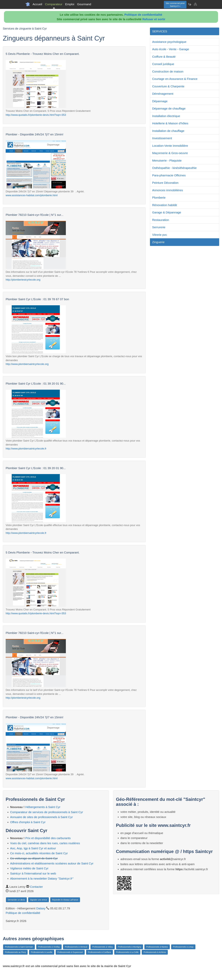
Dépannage (160, 101)
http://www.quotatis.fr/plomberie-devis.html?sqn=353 (36, 114)
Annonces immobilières (167, 190)
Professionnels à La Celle (127, 952)
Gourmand (84, 4)
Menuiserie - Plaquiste (167, 160)
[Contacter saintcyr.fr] (195, 4)
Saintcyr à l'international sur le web (33, 873)
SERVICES (159, 31)
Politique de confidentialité (143, 14)
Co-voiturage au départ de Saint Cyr (34, 858)
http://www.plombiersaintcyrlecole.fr (26, 448)
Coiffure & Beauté (164, 56)
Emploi (69, 4)
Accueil (37, 4)
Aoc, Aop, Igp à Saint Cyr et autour (33, 848)
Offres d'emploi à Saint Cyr (28, 822)
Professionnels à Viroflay (49, 947)
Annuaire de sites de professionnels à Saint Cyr (41, 817)
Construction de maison (167, 71)
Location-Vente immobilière (170, 145)
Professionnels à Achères (155, 952)
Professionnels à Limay (183, 947)
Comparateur (53, 4)
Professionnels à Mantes (157, 947)
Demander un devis (16, 900)
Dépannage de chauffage (169, 108)
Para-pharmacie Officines (169, 175)
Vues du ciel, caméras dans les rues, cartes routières (45, 843)
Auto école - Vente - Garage (170, 49)
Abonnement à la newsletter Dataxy (41, 878)
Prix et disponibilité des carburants (48, 838)
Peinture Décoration (165, 182)
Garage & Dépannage (166, 212)
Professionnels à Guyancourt (70, 952)
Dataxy (40, 908)
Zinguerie (158, 242)
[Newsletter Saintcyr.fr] (189, 4)
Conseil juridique (163, 64)
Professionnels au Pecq (15, 952)
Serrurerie (158, 227)
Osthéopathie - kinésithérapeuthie (174, 167)
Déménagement (162, 93)
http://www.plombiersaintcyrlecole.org (27, 364)
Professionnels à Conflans (99, 952)
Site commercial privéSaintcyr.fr (175, 4)
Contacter (36, 886)
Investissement (162, 138)
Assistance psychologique (169, 41)
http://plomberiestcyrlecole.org (23, 279)
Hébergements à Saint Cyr (42, 807)
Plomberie (159, 197)
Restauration (160, 219)
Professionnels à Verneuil (76, 947)
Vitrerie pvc (159, 234)
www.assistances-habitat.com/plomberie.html (31, 195)
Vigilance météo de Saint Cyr (29, 868)
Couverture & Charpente (168, 86)
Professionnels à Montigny (129, 947)
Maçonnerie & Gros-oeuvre (170, 153)
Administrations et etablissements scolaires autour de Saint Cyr (51, 863)
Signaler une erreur (38, 900)
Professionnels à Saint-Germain (19, 947)
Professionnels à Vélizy (102, 947)
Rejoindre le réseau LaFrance (65, 900)
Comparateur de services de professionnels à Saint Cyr (46, 812)
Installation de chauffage (168, 130)
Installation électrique (166, 116)
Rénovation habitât (164, 205)
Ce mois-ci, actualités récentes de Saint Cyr (39, 853)
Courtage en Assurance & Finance (175, 78)
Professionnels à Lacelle (41, 952)
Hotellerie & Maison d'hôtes (170, 123)
